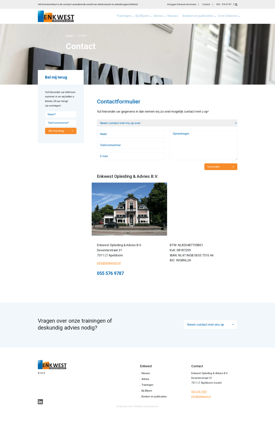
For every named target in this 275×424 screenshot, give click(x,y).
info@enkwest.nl (109, 263)
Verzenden (213, 166)
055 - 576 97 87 (223, 4)
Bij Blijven (142, 16)
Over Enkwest (227, 16)
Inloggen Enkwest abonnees (181, 4)
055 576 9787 (199, 391)
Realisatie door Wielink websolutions (137, 406)
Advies (158, 16)
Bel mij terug (56, 131)
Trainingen (123, 16)
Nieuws (172, 16)
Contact (206, 4)
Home (69, 35)
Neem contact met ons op (205, 324)
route (218, 382)
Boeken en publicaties (198, 16)
